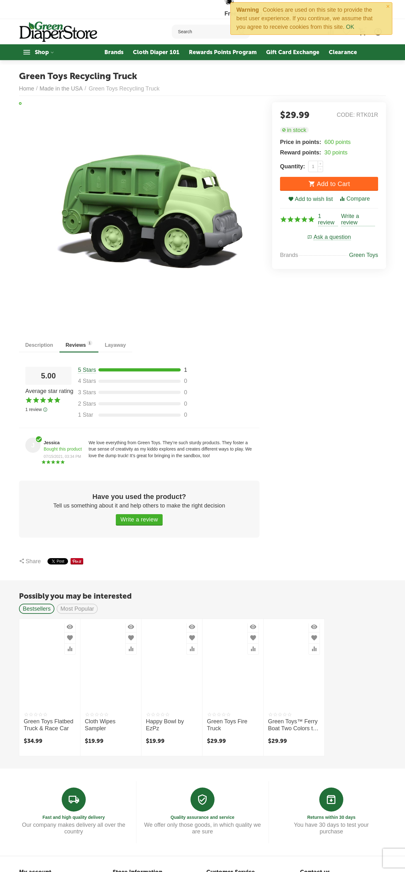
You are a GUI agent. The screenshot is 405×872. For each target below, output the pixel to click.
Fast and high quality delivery (73, 817)
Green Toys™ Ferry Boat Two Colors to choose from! (293, 725)
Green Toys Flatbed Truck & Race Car (48, 725)
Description (39, 345)
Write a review (350, 219)
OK (350, 27)
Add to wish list (310, 199)
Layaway (116, 345)
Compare (354, 199)
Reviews (79, 344)
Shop (42, 52)
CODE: (346, 115)
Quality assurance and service (202, 817)
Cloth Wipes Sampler (100, 725)
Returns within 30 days (331, 817)
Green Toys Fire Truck (227, 725)
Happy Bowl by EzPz (165, 725)
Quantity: (292, 166)
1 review (326, 219)
